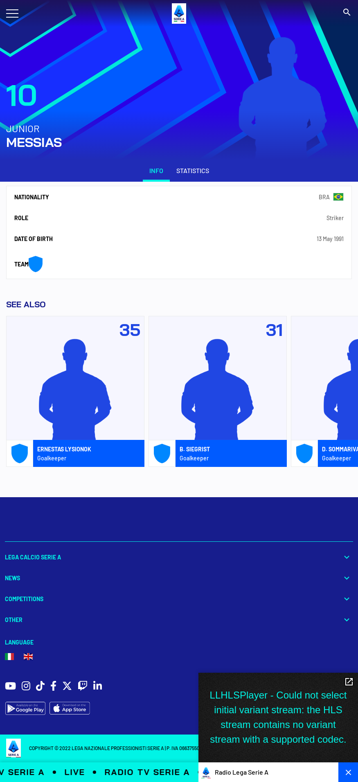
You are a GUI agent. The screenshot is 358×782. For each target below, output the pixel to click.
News (179, 578)
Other (179, 620)
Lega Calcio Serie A (179, 557)
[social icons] (10, 687)
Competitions (179, 599)
